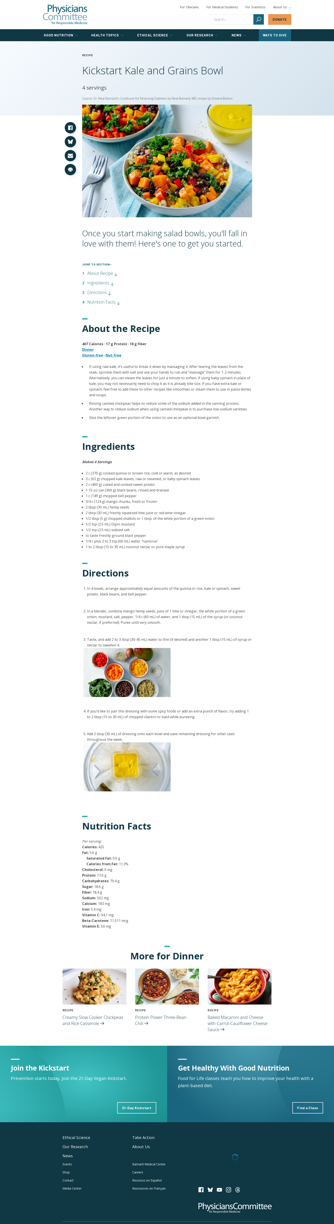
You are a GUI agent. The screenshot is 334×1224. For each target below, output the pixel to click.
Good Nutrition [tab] (61, 35)
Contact (68, 1180)
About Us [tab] (282, 7)
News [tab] (239, 35)
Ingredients (100, 283)
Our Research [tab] (202, 35)
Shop (66, 1172)
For (222, 7)
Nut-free (113, 355)
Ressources (149, 1188)
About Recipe (102, 273)
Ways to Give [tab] (275, 35)
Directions (99, 292)
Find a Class (307, 1108)
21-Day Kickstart (136, 1108)
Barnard (149, 1164)
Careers (137, 1172)
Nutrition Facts (103, 302)
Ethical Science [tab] (155, 35)
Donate (280, 19)
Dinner (88, 349)
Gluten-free (92, 355)
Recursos (147, 1180)
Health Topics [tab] (107, 35)
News (68, 1155)
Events (67, 1164)
